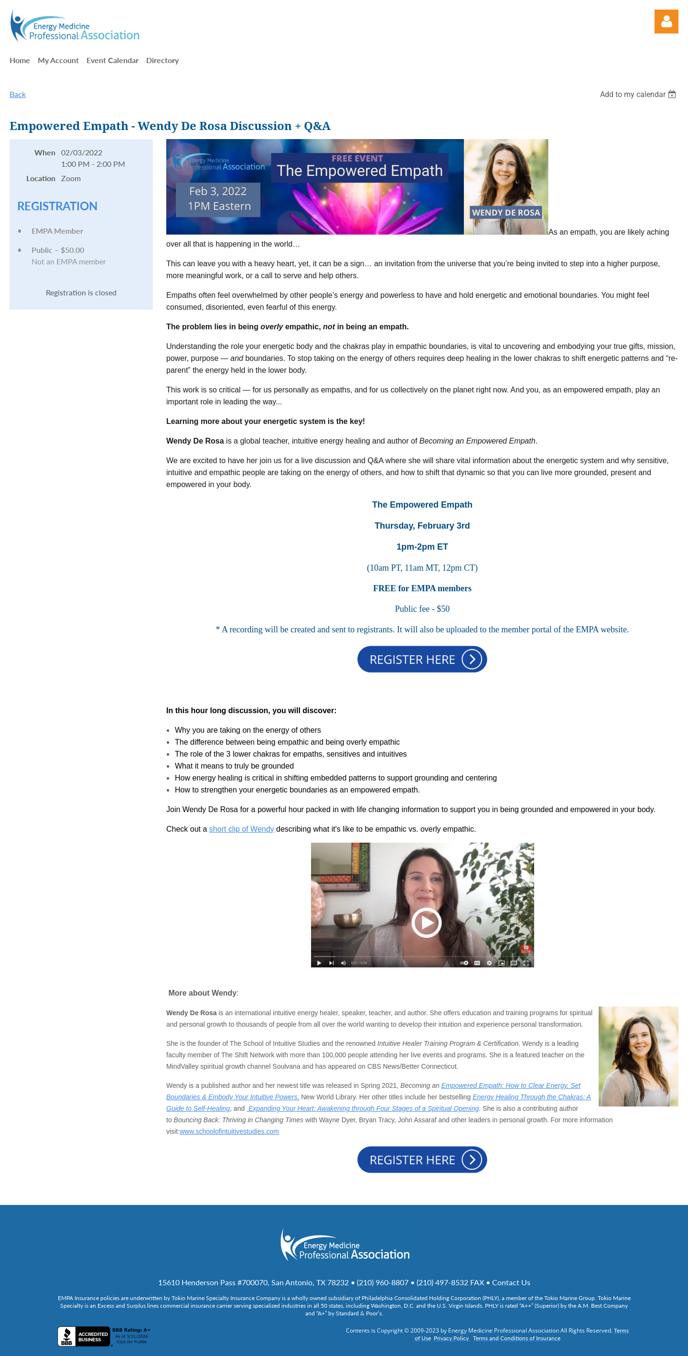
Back (18, 93)
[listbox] (639, 94)
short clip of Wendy (241, 829)
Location (40, 178)
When (44, 152)
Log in (666, 21)
